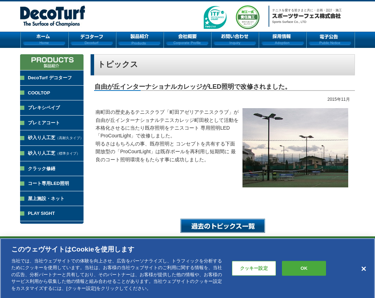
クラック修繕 (41, 168)
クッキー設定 (254, 270)
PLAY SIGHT (41, 213)
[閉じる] (363, 271)
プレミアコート (44, 122)
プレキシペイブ (44, 107)
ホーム (44, 40)
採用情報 (282, 40)
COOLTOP (39, 92)
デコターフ (92, 40)
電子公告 (330, 40)
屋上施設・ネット (46, 198)
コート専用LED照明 (48, 183)
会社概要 (187, 40)
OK (304, 270)
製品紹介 (140, 40)
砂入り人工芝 (56, 137)
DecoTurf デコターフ (50, 77)
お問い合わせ (235, 40)
